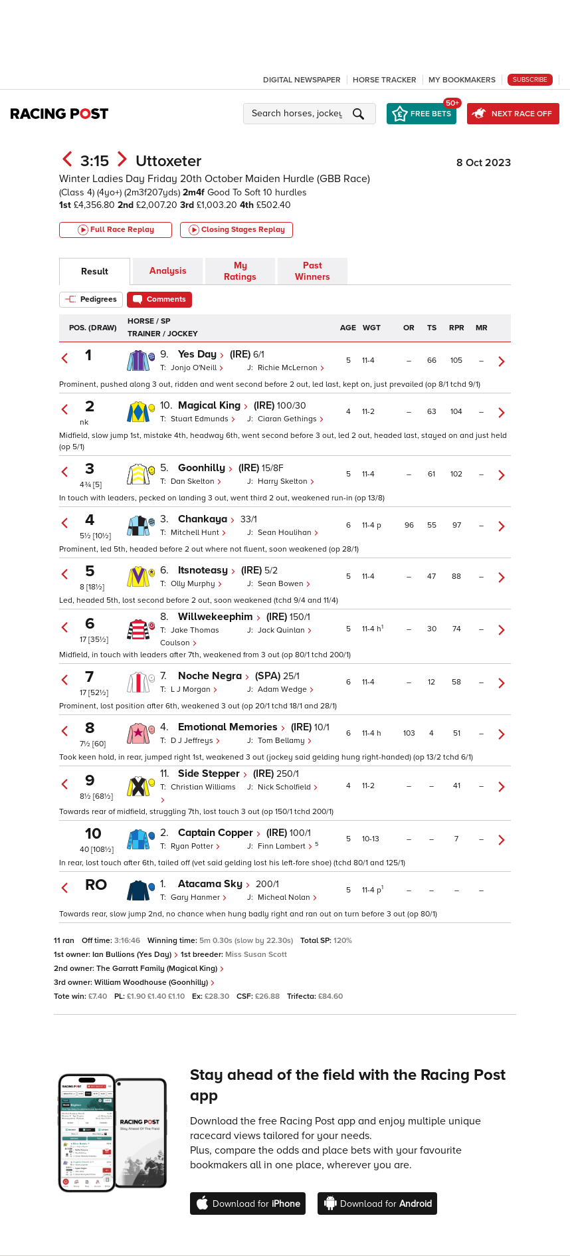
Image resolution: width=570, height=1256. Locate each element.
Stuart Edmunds (203, 419)
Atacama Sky (214, 883)
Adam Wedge (286, 689)
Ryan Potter (196, 846)
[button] (312, 113)
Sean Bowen (284, 584)
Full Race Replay (116, 230)
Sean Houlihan (288, 533)
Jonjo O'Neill (197, 368)
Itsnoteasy (207, 570)
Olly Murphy (197, 584)
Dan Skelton (196, 481)
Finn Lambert (286, 846)
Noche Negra (214, 675)
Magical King (213, 405)
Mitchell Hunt (199, 533)
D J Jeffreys (196, 741)
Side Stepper (213, 773)
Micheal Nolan (288, 897)
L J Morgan (194, 689)
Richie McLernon (291, 368)
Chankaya (206, 519)
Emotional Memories (232, 727)
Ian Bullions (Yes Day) (135, 955)
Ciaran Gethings (291, 419)
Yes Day (201, 354)
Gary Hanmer (199, 897)
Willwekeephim (219, 616)
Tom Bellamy (285, 741)
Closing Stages (237, 230)
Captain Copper (219, 832)
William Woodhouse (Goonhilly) (154, 983)
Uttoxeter (168, 161)
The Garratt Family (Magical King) (160, 969)
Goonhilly (205, 467)
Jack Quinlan (285, 630)
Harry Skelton (286, 481)
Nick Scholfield (288, 787)
